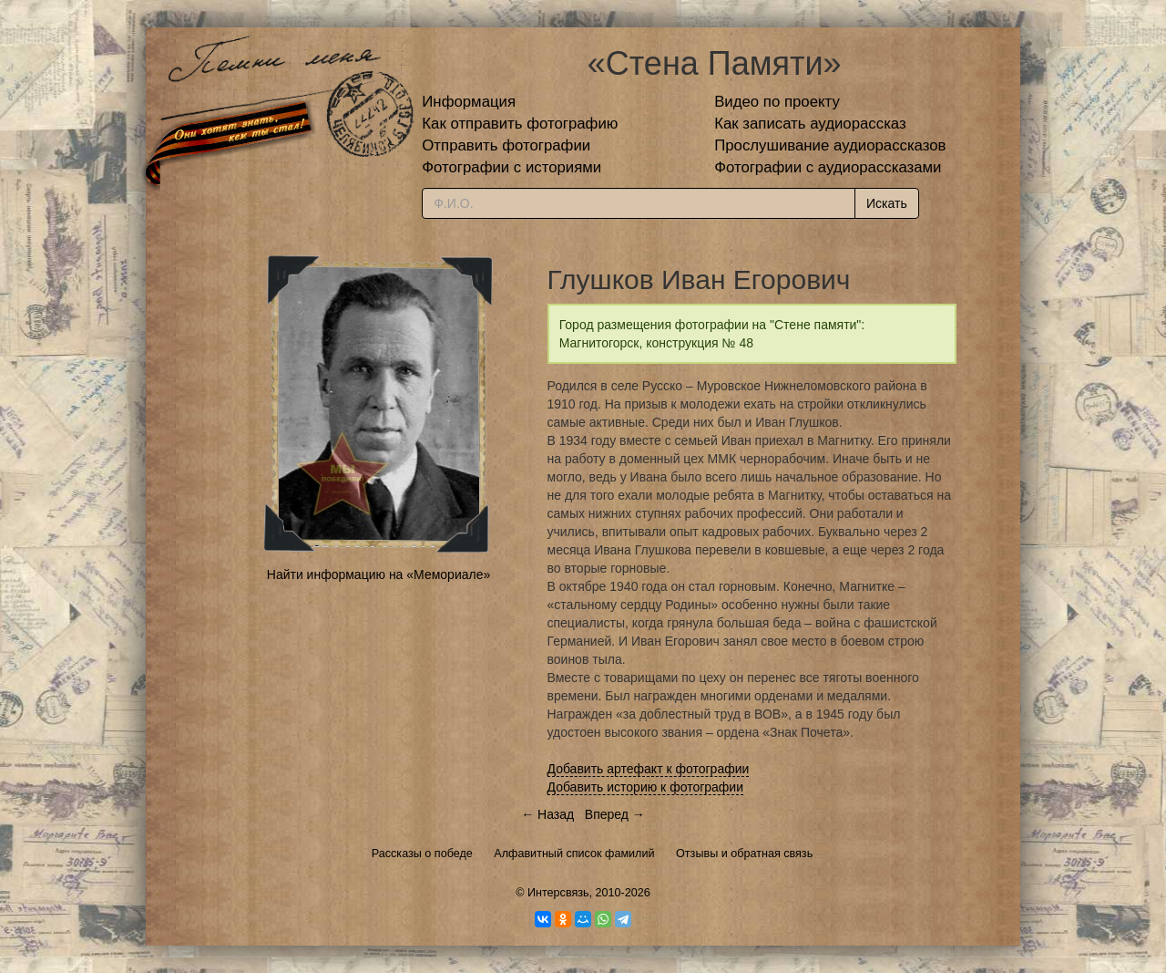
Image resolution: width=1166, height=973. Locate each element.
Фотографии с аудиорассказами (827, 167)
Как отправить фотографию (520, 123)
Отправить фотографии (506, 145)
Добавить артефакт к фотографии (648, 768)
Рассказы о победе (422, 853)
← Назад (547, 814)
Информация (469, 101)
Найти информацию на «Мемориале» (378, 574)
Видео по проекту (777, 101)
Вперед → (615, 814)
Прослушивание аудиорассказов (830, 145)
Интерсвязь (558, 892)
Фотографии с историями (511, 167)
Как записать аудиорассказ (810, 123)
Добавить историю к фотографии (645, 787)
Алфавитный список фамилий (574, 853)
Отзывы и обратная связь (744, 853)
